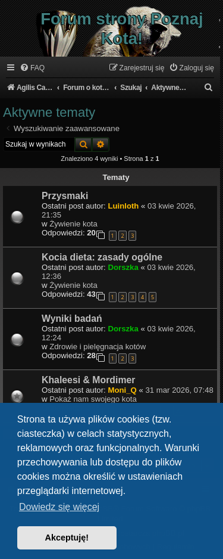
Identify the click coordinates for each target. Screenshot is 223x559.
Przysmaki (65, 196)
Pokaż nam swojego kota (93, 399)
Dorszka (123, 267)
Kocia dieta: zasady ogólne (102, 257)
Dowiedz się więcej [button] (59, 507)
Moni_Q (122, 390)
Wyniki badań (72, 318)
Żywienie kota (73, 223)
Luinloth (123, 205)
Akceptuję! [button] (67, 537)
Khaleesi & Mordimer (88, 380)
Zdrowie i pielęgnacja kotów (97, 346)
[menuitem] (32, 68)
